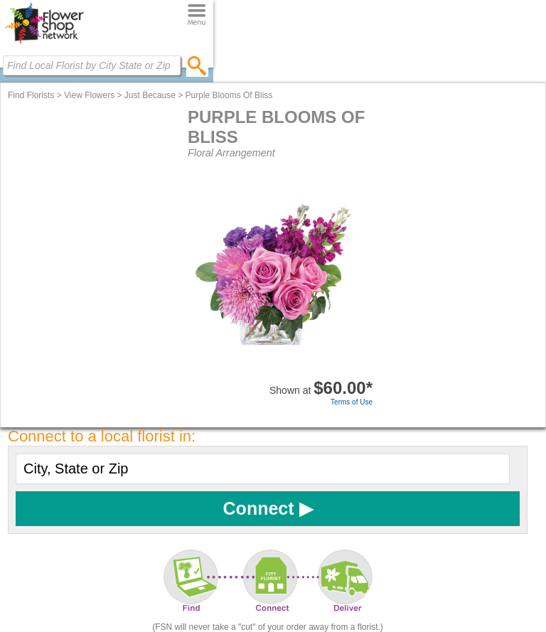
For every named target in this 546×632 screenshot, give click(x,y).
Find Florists (31, 95)
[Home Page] (44, 43)
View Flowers (89, 95)
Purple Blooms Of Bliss (229, 95)
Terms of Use (352, 402)
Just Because (150, 95)
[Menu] (196, 15)
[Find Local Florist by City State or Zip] (92, 65)
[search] (197, 65)
